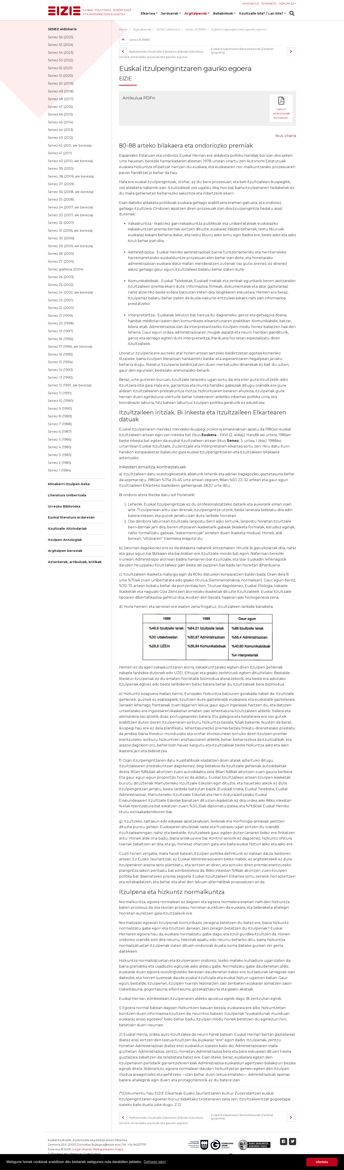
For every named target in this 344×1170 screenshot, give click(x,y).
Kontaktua (251, 3)
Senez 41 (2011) (60, 153)
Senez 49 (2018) (61, 91)
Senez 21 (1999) (60, 316)
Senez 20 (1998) (61, 323)
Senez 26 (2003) (61, 277)
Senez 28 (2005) (61, 254)
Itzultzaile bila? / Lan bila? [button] (261, 13)
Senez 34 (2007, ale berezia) (70, 207)
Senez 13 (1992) (60, 377)
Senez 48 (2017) (60, 99)
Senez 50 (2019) (60, 83)
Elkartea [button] (148, 13)
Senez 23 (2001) (60, 300)
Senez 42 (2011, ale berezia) (69, 146)
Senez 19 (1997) (60, 331)
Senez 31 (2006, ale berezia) (70, 231)
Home (123, 29)
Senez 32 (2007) (61, 223)
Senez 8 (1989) (60, 416)
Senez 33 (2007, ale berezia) (70, 215)
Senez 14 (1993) (60, 370)
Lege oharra (82, 1149)
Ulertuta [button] (322, 1162)
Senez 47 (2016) (60, 107)
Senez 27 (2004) (61, 261)
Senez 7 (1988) (60, 424)
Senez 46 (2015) (60, 114)
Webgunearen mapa (108, 1149)
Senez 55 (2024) (60, 45)
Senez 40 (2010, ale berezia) (70, 161)
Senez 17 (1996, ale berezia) (70, 347)
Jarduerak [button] (169, 13)
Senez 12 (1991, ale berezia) (69, 385)
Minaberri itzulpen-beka (69, 484)
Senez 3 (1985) (59, 455)
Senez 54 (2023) (60, 53)
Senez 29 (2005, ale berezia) (70, 246)
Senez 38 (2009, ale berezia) (71, 176)
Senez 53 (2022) (60, 60)
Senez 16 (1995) (60, 354)
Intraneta (268, 3)
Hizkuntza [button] (286, 3)
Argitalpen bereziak (65, 551)
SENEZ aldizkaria (62, 29)
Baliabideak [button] (223, 13)
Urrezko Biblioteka (64, 506)
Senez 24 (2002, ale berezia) (70, 292)
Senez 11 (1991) (60, 393)
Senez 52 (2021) (60, 68)
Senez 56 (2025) (60, 37)
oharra (290, 136)
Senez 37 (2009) (61, 184)
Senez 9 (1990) (60, 409)
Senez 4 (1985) (59, 447)
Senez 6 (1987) (60, 432)
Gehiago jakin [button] (155, 1162)
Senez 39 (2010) (61, 169)
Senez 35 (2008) (61, 199)
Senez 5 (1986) (59, 439)
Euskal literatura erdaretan (71, 517)
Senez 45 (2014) (60, 122)
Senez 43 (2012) (60, 138)
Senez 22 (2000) (61, 308)
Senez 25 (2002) (60, 285)
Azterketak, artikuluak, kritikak (75, 562)
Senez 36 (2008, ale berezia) (70, 192)
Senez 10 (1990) (60, 401)
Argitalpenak (142, 29)
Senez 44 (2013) (60, 130)
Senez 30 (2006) (61, 238)
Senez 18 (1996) (60, 339)
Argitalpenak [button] (196, 13)
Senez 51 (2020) (60, 76)
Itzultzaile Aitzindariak (67, 529)
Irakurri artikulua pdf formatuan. (281, 113)
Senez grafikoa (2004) (65, 269)
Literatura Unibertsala (67, 495)
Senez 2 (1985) (59, 463)
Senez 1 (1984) (59, 470)
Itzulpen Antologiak (65, 540)
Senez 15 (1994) (60, 362)
